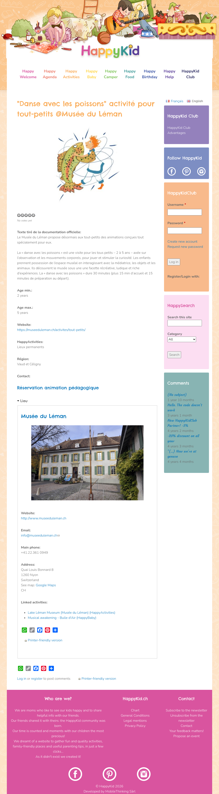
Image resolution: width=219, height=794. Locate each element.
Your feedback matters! (186, 731)
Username (176, 204)
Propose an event (186, 736)
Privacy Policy (135, 725)
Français (177, 101)
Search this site (179, 317)
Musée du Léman (43, 416)
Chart (135, 710)
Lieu (23, 401)
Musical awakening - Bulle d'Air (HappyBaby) (62, 617)
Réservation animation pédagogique (58, 388)
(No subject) (177, 394)
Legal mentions (135, 720)
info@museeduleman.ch (40, 535)
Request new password (185, 246)
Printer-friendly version (43, 640)
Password (176, 223)
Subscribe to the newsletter (186, 710)
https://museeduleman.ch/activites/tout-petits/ (51, 330)
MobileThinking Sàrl (120, 791)
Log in (21, 678)
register (36, 678)
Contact (186, 725)
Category (174, 334)
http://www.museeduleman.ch (43, 518)
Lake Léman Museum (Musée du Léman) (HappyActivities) (71, 612)
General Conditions (135, 715)
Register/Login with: (183, 276)
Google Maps (46, 585)
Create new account (182, 241)
